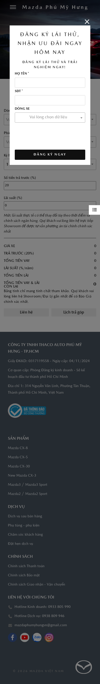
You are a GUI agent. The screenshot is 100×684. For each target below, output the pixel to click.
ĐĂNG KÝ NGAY (50, 154)
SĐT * (19, 91)
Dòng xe (22, 108)
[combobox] (50, 117)
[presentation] (53, 135)
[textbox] (50, 117)
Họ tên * (22, 73)
